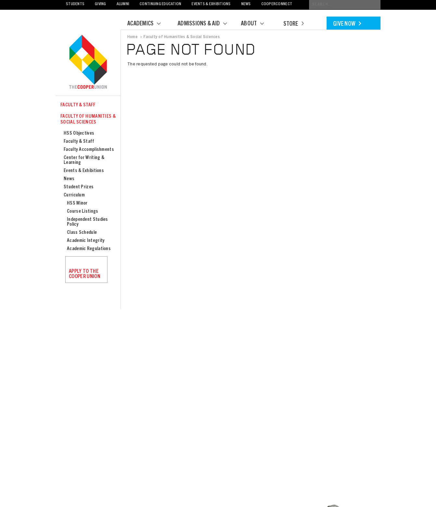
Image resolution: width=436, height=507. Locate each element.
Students (75, 4)
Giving (100, 4)
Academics (148, 24)
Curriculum (74, 195)
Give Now (347, 24)
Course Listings (82, 211)
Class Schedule (82, 232)
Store (293, 24)
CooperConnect (276, 4)
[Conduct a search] (344, 4)
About (256, 24)
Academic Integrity (86, 240)
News (246, 4)
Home (132, 37)
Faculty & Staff (78, 105)
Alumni (123, 4)
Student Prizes (78, 187)
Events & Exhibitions (211, 4)
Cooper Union (88, 62)
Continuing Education (160, 4)
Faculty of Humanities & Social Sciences (88, 119)
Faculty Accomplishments (89, 149)
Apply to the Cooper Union (84, 274)
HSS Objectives (79, 133)
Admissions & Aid (206, 24)
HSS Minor (77, 203)
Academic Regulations (89, 249)
